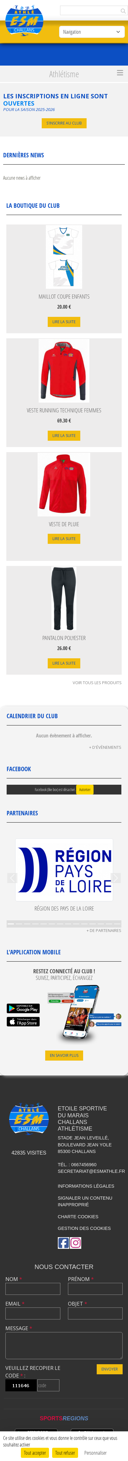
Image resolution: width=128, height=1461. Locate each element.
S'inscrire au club (64, 123)
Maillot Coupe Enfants (64, 296)
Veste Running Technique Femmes (64, 410)
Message (18, 1328)
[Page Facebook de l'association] (63, 1243)
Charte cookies (78, 1216)
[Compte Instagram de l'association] (75, 1243)
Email (15, 1303)
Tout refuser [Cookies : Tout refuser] (65, 1452)
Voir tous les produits (97, 682)
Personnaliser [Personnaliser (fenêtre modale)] (95, 1452)
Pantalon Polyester (64, 638)
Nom (13, 1279)
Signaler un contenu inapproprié (85, 1202)
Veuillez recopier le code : (32, 1372)
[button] (12, 878)
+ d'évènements (105, 747)
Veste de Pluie (64, 524)
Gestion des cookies (84, 1228)
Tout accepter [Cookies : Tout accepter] (35, 1452)
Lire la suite (64, 321)
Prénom (81, 1279)
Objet (77, 1303)
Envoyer (109, 1369)
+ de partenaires (104, 930)
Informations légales (86, 1186)
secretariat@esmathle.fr (91, 1171)
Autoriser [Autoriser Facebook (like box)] (84, 789)
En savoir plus (64, 1055)
